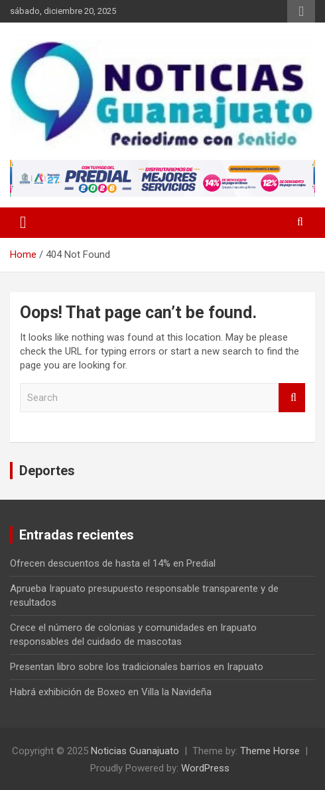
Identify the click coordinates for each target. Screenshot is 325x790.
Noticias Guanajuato (135, 751)
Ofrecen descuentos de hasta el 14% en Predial (113, 563)
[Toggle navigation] (23, 222)
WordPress (205, 768)
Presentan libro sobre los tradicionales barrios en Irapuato (136, 667)
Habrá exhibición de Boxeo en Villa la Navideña (111, 692)
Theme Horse (270, 751)
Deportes (47, 471)
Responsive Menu (301, 11)
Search (292, 398)
